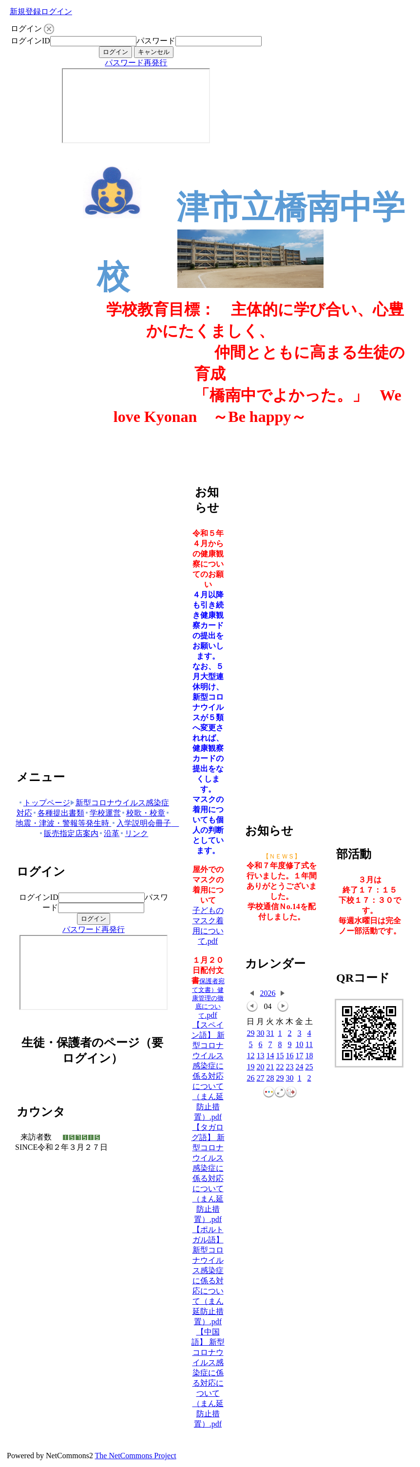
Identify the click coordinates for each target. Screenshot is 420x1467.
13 (260, 1056)
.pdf (211, 1015)
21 (270, 1067)
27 (260, 1078)
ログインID (30, 41)
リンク (133, 833)
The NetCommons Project (135, 1455)
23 (289, 1067)
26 (250, 1078)
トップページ (44, 803)
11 (309, 1044)
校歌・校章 (143, 813)
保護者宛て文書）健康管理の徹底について (208, 998)
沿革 (108, 833)
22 (280, 1067)
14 (270, 1056)
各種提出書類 (58, 813)
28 (270, 1078)
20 (260, 1067)
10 (299, 1044)
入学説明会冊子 (145, 823)
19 (250, 1067)
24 (299, 1067)
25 (309, 1067)
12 (250, 1056)
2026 (267, 993)
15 (280, 1056)
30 (260, 1033)
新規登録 (25, 11)
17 (299, 1056)
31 (270, 1033)
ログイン (56, 11)
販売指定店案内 (68, 833)
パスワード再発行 (136, 62)
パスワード (155, 41)
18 (309, 1056)
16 (289, 1056)
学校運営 (102, 813)
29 (250, 1033)
